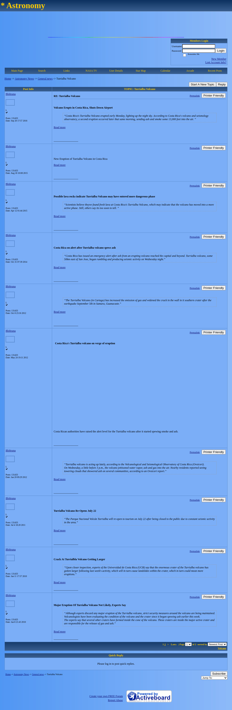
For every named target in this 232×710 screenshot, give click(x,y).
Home (8, 78)
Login (221, 50)
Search (42, 70)
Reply (222, 84)
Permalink (195, 95)
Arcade (190, 70)
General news (45, 78)
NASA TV (91, 70)
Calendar (165, 70)
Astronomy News (24, 78)
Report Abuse (115, 700)
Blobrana (11, 94)
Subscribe (219, 673)
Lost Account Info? (215, 62)
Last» (174, 644)
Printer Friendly (213, 95)
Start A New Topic (202, 84)
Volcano (222, 648)
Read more (59, 127)
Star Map (141, 70)
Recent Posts (215, 70)
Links (66, 70)
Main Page (17, 70)
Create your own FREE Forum (106, 696)
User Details (116, 70)
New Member (218, 59)
